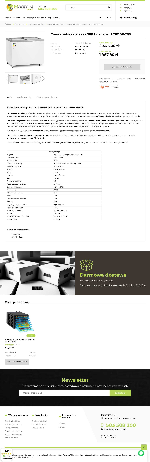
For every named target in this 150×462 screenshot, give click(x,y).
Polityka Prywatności (13, 434)
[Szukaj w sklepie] (86, 7)
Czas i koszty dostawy (14, 431)
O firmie (62, 424)
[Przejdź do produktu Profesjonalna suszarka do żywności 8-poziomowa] (20, 325)
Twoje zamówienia (39, 421)
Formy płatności (11, 428)
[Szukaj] (109, 7)
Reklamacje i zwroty (13, 424)
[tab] (9, 97)
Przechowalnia (38, 428)
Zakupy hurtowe (11, 438)
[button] (6, 79)
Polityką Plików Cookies (73, 455)
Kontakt (62, 427)
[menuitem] (8, 17)
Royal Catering (81, 46)
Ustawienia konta (39, 424)
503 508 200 (48, 9)
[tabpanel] (75, 171)
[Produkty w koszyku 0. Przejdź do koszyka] (130, 17)
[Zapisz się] (120, 393)
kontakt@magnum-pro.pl (113, 429)
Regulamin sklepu (12, 421)
